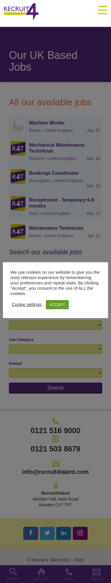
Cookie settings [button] (26, 304)
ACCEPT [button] (57, 304)
